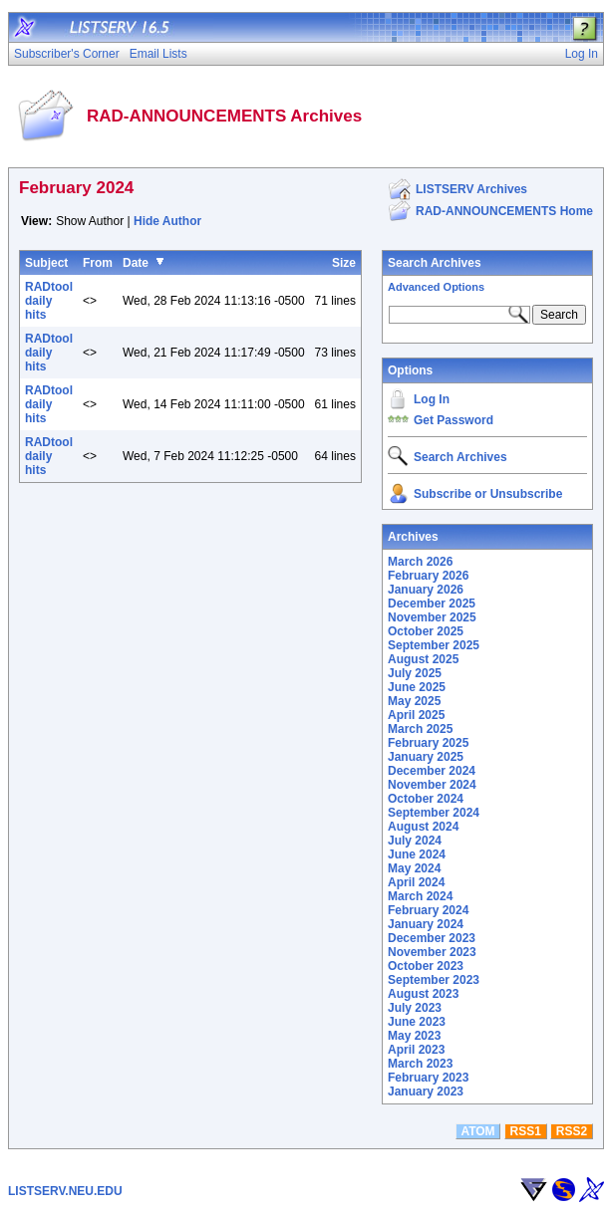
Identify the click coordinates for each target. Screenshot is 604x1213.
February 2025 (428, 743)
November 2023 (432, 952)
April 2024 (416, 882)
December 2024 (431, 771)
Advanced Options (436, 287)
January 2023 (425, 1091)
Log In (432, 399)
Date (136, 263)
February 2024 (428, 910)
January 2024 (425, 924)
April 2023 (416, 1050)
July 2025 (415, 673)
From (98, 263)
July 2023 (415, 1008)
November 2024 (432, 785)
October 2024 (425, 799)
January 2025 (425, 757)
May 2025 (414, 701)
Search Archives (434, 263)
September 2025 (433, 645)
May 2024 (414, 868)
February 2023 (428, 1078)
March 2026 (420, 562)
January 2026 (425, 590)
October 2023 (425, 966)
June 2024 (417, 854)
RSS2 (571, 1131)
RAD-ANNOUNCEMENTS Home (504, 211)
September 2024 (433, 813)
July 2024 (415, 841)
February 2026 (428, 576)
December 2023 (431, 938)
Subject (46, 263)
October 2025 (425, 631)
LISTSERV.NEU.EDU (65, 1191)
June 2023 (417, 1022)
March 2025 (420, 729)
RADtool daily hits (49, 301)
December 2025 (431, 603)
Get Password (453, 420)
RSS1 (525, 1131)
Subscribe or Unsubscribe (488, 494)
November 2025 (432, 617)
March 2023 (420, 1064)
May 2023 (414, 1036)
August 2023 (423, 994)
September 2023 (433, 980)
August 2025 (423, 659)
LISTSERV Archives (471, 189)
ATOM (477, 1131)
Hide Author (167, 221)
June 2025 (417, 687)
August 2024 (423, 827)
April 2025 (416, 715)
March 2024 (420, 896)
